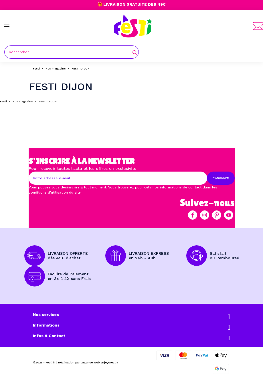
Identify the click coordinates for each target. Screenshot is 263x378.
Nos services (46, 314)
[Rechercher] (71, 52)
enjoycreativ (109, 362)
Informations (46, 325)
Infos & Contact (49, 335)
